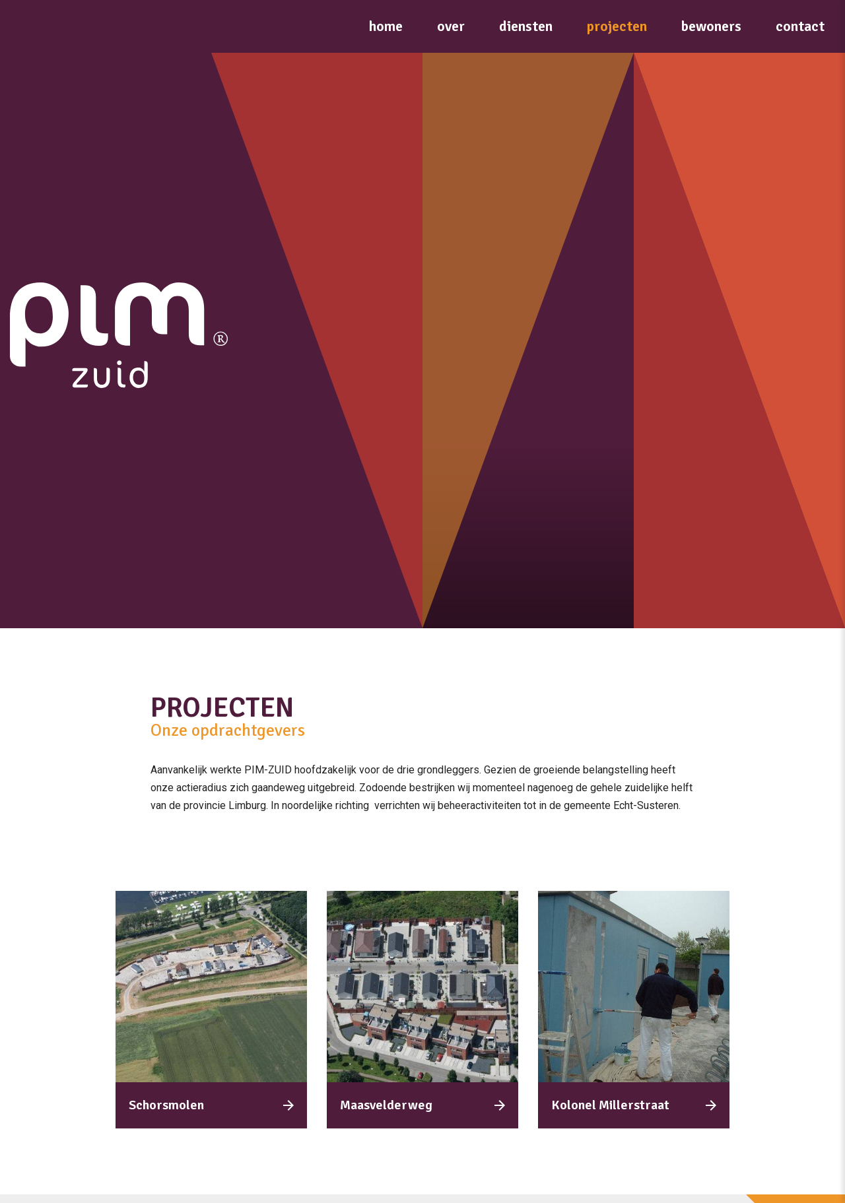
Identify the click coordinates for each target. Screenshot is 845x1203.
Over (451, 26)
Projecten (617, 26)
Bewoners (711, 26)
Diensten (526, 26)
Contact (800, 26)
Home (386, 26)
